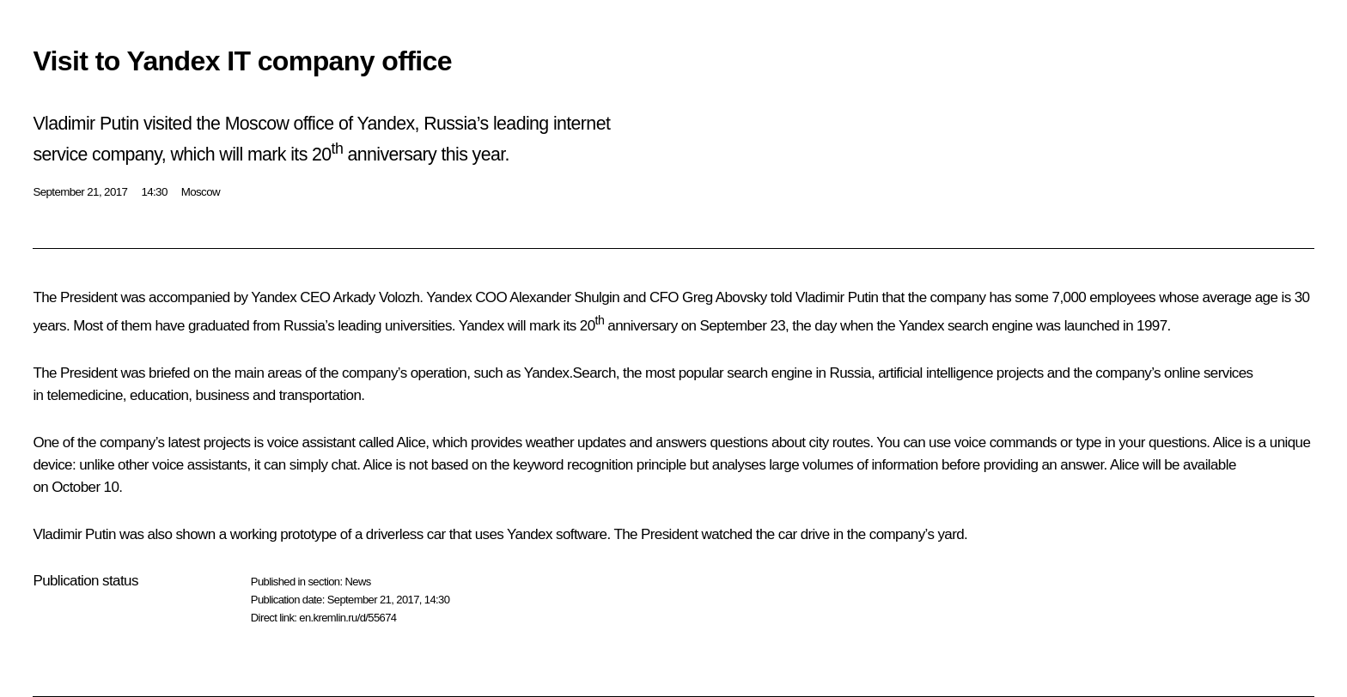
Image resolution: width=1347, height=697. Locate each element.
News (357, 581)
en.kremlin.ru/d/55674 (347, 617)
